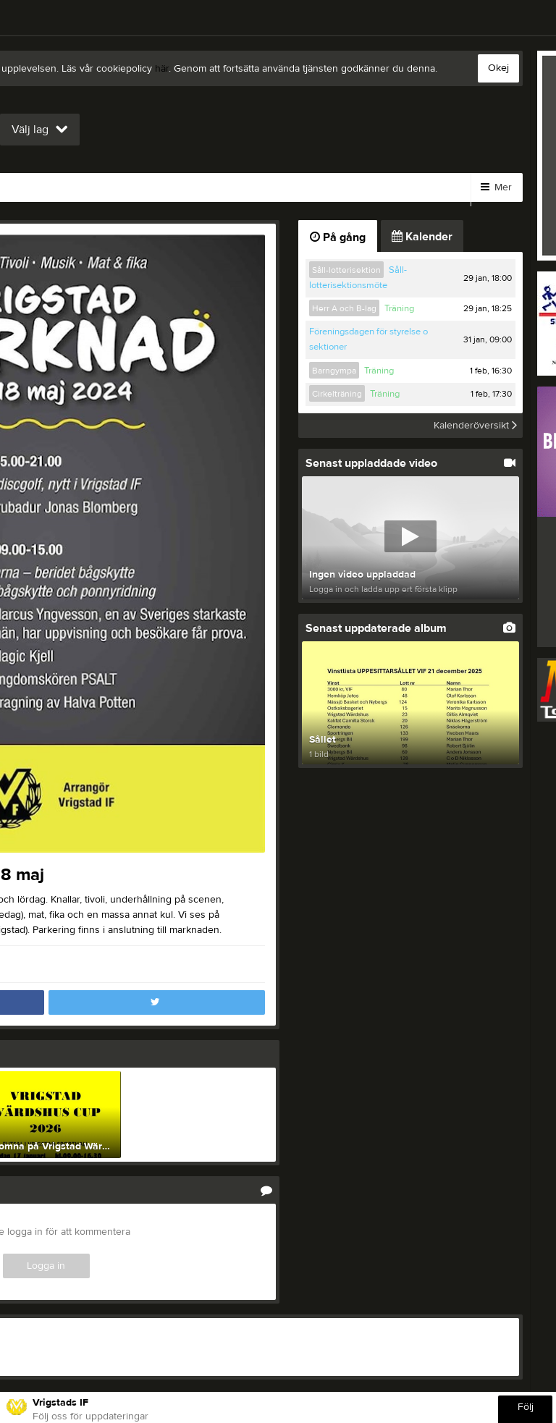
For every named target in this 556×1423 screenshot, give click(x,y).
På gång (338, 237)
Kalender (398, 187)
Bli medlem (94, 187)
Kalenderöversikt (475, 425)
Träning (399, 308)
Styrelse (239, 187)
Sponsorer (317, 187)
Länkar (170, 187)
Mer (496, 187)
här (162, 68)
